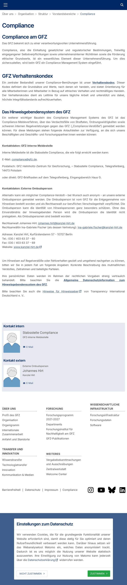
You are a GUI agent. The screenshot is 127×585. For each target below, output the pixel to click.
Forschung (54, 408)
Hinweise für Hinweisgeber (60, 291)
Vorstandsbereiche (64, 14)
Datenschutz (32, 490)
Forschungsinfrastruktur (104, 415)
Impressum (51, 490)
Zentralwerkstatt (56, 469)
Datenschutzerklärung (41, 560)
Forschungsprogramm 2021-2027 (59, 417)
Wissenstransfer (12, 459)
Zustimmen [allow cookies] (97, 573)
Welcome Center (56, 474)
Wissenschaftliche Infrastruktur (105, 406)
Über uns (7, 14)
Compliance (87, 14)
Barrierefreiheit (11, 490)
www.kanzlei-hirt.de (26, 247)
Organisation (26, 14)
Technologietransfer (14, 465)
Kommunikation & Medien (18, 474)
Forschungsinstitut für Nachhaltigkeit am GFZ (60, 431)
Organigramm (10, 425)
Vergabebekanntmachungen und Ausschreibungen (63, 462)
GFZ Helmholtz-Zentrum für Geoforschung (63, 5)
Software (95, 425)
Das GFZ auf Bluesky (111, 490)
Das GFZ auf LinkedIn (122, 490)
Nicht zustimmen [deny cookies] (31, 573)
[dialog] (63, 549)
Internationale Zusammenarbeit (12, 432)
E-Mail (29, 346)
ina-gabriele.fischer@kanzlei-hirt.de (100, 227)
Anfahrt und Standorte (16, 439)
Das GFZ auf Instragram (90, 490)
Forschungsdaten (100, 420)
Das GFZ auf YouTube (101, 490)
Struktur (43, 14)
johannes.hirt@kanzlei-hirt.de (56, 223)
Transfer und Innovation (12, 451)
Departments (54, 424)
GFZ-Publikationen (57, 438)
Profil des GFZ (11, 415)
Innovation (8, 469)
